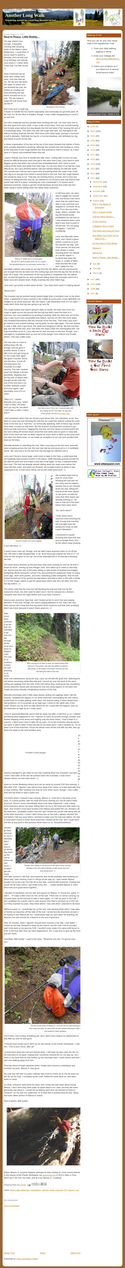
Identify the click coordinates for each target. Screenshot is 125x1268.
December (98, 182)
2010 (93, 284)
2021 (93, 136)
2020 (93, 140)
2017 (93, 155)
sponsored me (48, 1175)
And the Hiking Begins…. (104, 217)
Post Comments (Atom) (27, 1259)
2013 (93, 173)
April (95, 268)
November (98, 186)
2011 (93, 279)
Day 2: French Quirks (102, 212)
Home (42, 1253)
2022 (93, 131)
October (97, 191)
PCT (65, 1190)
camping (45, 1190)
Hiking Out (97, 253)
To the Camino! (99, 221)
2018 (93, 150)
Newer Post (9, 1253)
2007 (93, 293)
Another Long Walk (25, 15)
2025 (93, 126)
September (98, 196)
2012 (93, 178)
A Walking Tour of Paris (103, 226)
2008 (93, 289)
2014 (93, 168)
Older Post (75, 1253)
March (96, 273)
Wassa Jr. (97, 248)
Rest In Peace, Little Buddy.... (106, 257)
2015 (93, 164)
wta (77, 1190)
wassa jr (71, 1190)
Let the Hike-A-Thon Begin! (104, 243)
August (96, 200)
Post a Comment (11, 1206)
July (95, 264)
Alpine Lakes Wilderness (20, 1190)
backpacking (36, 1190)
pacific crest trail (56, 1190)
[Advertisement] (28, 1229)
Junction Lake (64, 413)
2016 (93, 159)
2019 (93, 145)
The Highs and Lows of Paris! (106, 231)
